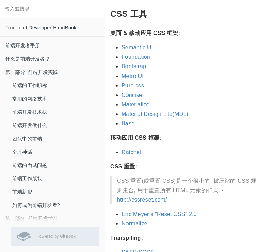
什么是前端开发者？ (27, 59)
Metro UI (133, 76)
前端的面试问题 (29, 165)
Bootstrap (134, 66)
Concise (132, 95)
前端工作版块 (27, 178)
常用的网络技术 (29, 99)
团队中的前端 (27, 138)
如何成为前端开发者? (36, 205)
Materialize (136, 104)
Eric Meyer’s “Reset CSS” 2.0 (159, 214)
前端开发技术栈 (29, 112)
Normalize (134, 223)
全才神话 (22, 152)
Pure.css (133, 86)
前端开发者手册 (22, 45)
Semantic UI (137, 47)
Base (128, 123)
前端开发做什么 (29, 125)
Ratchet (132, 152)
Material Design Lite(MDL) (155, 114)
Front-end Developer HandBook (40, 27)
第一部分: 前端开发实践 (31, 72)
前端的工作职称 (29, 85)
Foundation (136, 57)
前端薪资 (22, 192)
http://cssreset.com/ (142, 200)
